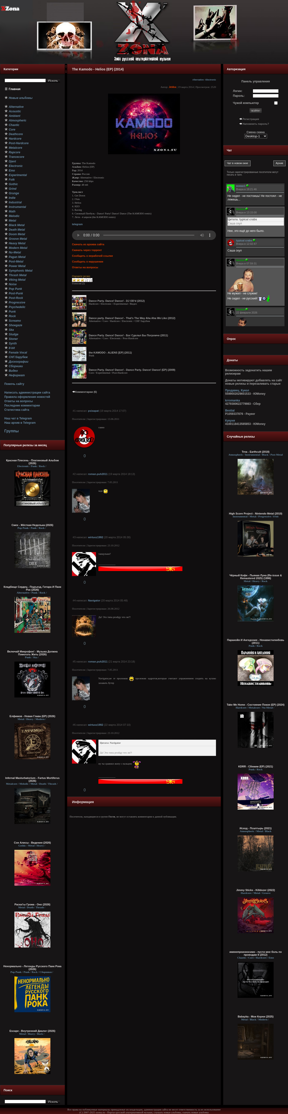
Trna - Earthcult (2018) (256, 451)
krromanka (232, 400)
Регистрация (251, 119)
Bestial (229, 410)
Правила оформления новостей (27, 397)
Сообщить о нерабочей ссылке (92, 255)
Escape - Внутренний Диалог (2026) (32, 1030)
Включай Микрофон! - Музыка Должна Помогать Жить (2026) (32, 653)
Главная (15, 89)
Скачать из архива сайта (88, 244)
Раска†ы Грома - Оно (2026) (32, 904)
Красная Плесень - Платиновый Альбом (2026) (32, 462)
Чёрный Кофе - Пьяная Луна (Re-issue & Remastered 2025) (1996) (255, 577)
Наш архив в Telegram (20, 422)
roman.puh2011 (98, 474)
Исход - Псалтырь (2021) (255, 828)
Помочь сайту (14, 384)
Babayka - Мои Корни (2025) (255, 1016)
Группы (11, 431)
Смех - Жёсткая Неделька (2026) (32, 525)
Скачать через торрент (87, 250)
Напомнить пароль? (256, 123)
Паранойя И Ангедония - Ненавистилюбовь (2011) (255, 641)
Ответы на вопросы (18, 401)
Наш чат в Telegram (18, 418)
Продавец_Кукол (237, 390)
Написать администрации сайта (27, 392)
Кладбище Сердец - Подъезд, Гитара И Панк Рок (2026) (32, 588)
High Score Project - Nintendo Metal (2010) (255, 513)
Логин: (237, 91)
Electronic (210, 80)
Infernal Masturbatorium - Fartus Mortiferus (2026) (32, 779)
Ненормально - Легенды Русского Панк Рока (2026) (32, 968)
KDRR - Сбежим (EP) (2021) (255, 766)
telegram (77, 224)
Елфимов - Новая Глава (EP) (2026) (32, 716)
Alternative (198, 80)
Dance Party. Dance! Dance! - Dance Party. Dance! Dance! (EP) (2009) (132, 369)
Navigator (94, 600)
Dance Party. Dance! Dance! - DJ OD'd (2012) (117, 300)
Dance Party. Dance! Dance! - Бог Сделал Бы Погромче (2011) (128, 335)
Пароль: (239, 95)
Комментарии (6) (84, 391)
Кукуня (230, 420)
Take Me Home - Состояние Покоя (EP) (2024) (255, 704)
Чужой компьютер (246, 103)
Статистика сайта (16, 409)
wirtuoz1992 (95, 537)
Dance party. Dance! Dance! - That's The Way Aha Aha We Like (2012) (132, 318)
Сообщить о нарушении (87, 261)
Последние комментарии (22, 405)
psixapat (93, 410)
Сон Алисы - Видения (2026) (32, 842)
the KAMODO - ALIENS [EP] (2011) (110, 352)
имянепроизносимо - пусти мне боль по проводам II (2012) (255, 953)
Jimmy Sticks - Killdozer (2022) (255, 890)
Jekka (172, 87)
